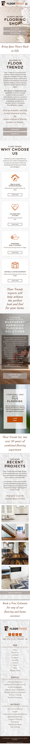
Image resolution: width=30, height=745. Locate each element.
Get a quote (15, 29)
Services (15, 655)
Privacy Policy (15, 670)
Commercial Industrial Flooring (15, 714)
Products (15, 658)
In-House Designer (15, 687)
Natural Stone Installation (15, 690)
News (15, 665)
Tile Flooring (15, 727)
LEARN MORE (15, 194)
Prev (1, 409)
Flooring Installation (15, 682)
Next (28, 409)
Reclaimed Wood (15, 724)
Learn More (15, 129)
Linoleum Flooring (15, 719)
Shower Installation (15, 697)
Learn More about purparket (15, 376)
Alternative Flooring (15, 709)
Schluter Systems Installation (15, 692)
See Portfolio (15, 33)
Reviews (15, 660)
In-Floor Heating (15, 695)
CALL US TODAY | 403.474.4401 (15, 637)
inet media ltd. (19, 742)
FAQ (15, 668)
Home (15, 650)
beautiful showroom (10, 366)
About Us (15, 652)
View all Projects (15, 593)
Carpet (15, 712)
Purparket (15, 722)
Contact (15, 663)
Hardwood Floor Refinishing (15, 685)
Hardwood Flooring (15, 717)
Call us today (10, 362)
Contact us (15, 134)
